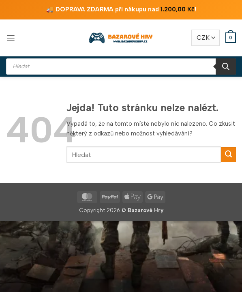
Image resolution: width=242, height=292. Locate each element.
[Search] (226, 66)
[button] (10, 37)
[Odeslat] (228, 154)
